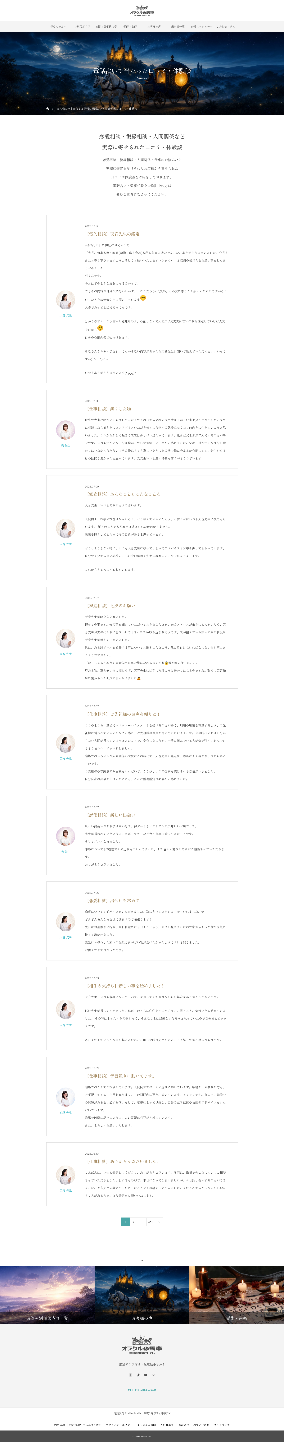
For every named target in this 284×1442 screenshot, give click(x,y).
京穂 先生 (66, 1112)
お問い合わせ (201, 1425)
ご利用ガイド (82, 26)
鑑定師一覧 (178, 26)
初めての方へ (58, 26)
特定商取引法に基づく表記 (85, 1425)
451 (150, 1222)
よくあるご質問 (146, 1425)
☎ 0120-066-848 (142, 1389)
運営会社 (183, 1425)
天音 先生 (66, 315)
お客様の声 (154, 26)
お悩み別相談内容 (106, 26)
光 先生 (65, 445)
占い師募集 (167, 1425)
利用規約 (59, 1425)
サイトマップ (222, 1425)
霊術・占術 (130, 26)
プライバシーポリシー (119, 1425)
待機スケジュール (202, 26)
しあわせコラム (225, 26)
